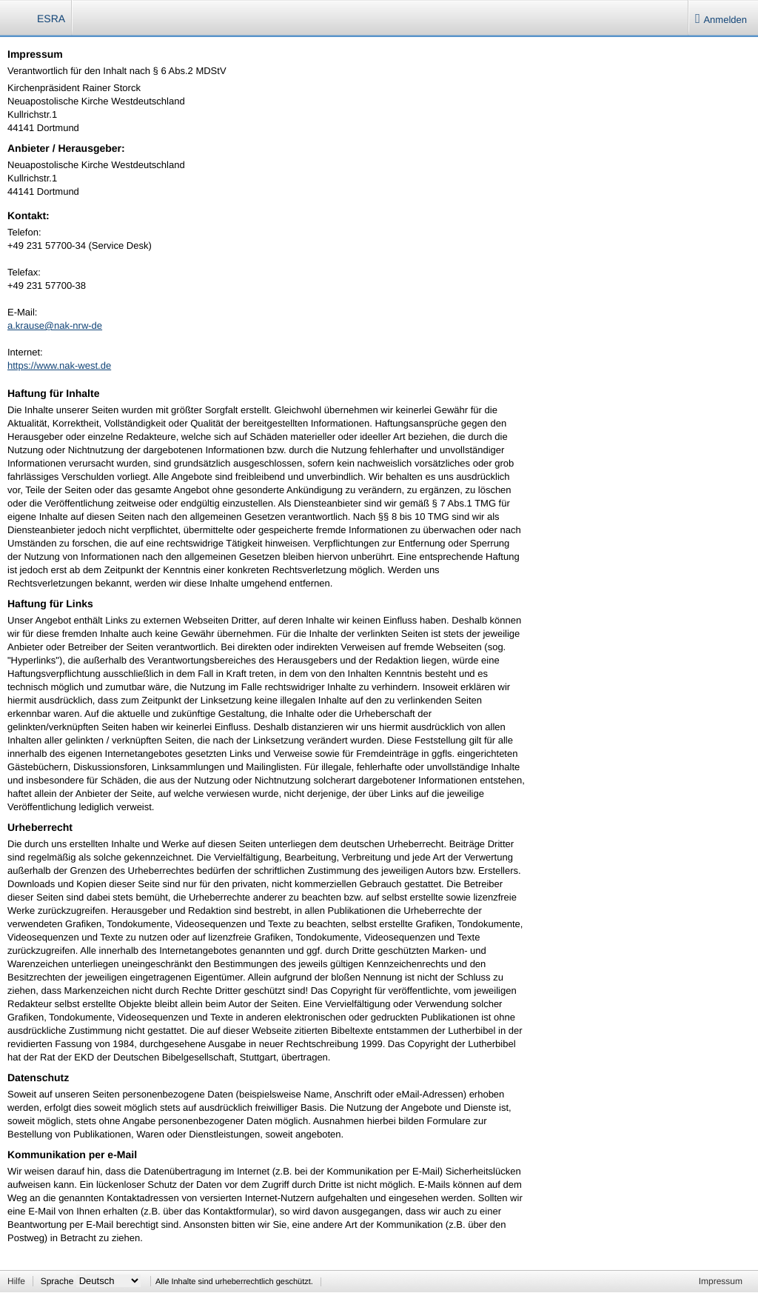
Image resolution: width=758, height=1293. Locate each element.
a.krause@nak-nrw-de (54, 325)
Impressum (720, 1281)
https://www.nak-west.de (59, 365)
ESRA (51, 18)
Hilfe (16, 1281)
